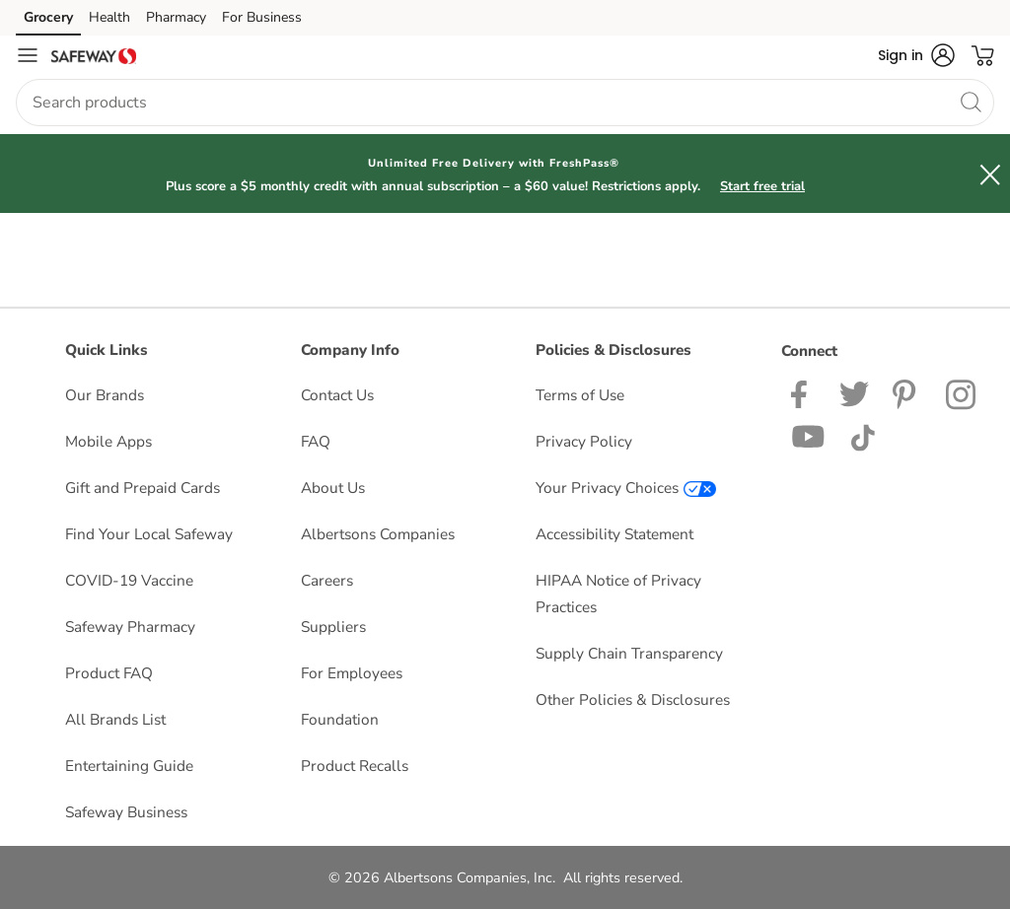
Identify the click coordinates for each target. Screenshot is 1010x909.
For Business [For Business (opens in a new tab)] (262, 17)
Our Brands (104, 395)
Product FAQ (109, 673)
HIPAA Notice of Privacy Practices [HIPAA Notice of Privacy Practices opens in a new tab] (618, 593)
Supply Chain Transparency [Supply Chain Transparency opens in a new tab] (629, 653)
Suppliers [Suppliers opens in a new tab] (333, 626)
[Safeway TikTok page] (862, 435)
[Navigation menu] (27, 55)
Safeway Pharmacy (130, 626)
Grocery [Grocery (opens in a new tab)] (48, 17)
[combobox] (505, 102)
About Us (333, 487)
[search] (970, 101)
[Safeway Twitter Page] (854, 393)
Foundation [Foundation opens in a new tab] (340, 719)
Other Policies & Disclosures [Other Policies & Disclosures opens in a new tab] (633, 699)
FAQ (315, 441)
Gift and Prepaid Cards (142, 487)
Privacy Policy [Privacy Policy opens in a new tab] (584, 441)
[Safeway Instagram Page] (962, 393)
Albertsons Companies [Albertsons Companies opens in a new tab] (378, 534)
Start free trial (762, 186)
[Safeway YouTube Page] (808, 435)
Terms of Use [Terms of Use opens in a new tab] (580, 395)
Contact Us (337, 395)
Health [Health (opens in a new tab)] (109, 17)
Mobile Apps (108, 441)
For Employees (351, 673)
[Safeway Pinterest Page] (907, 393)
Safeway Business (126, 812)
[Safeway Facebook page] (803, 393)
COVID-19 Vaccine (129, 580)
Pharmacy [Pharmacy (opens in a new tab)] (176, 17)
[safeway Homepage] (93, 55)
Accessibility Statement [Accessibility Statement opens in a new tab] (614, 534)
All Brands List (115, 719)
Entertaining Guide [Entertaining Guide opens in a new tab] (129, 765)
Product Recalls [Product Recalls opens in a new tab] (354, 765)
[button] (916, 55)
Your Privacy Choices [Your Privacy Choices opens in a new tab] (626, 487)
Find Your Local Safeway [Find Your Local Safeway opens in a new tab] (149, 534)
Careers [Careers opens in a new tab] (327, 580)
